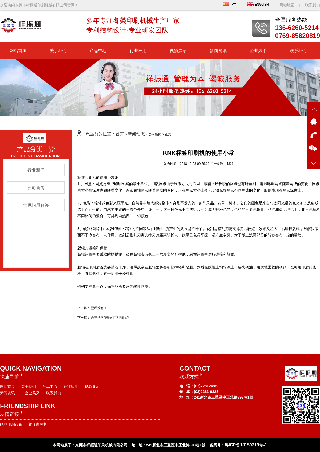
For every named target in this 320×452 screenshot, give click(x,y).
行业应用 (70, 386)
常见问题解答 (36, 205)
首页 (119, 134)
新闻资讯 (7, 393)
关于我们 (28, 386)
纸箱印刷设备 (11, 424)
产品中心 (49, 386)
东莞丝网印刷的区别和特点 (110, 317)
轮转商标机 (38, 424)
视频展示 (92, 386)
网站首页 (7, 386)
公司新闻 (36, 187)
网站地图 (287, 5)
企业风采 (32, 393)
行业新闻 (36, 170)
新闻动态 (136, 134)
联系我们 (312, 5)
